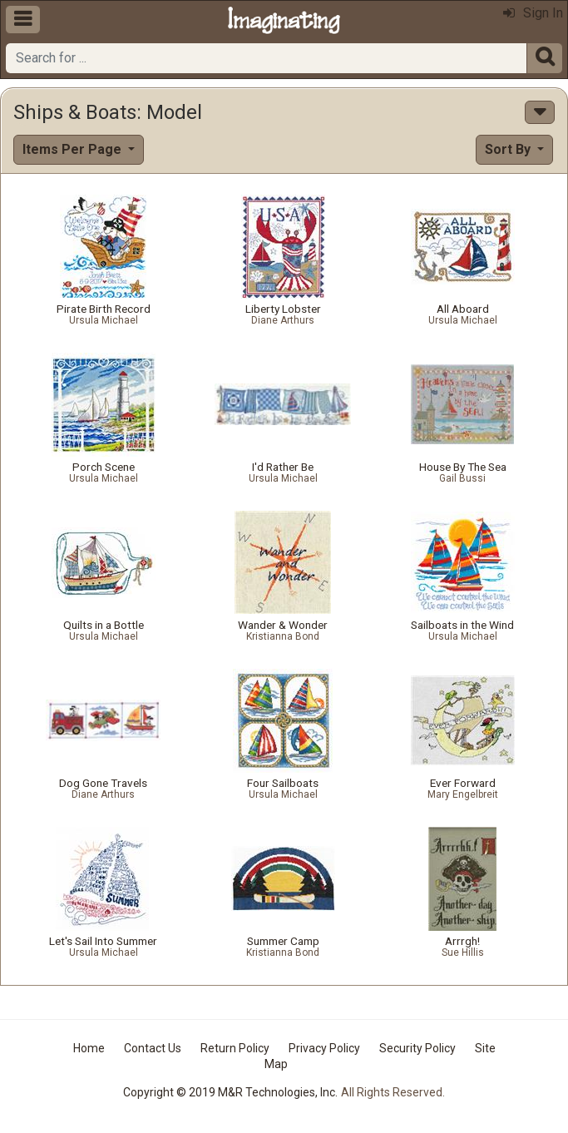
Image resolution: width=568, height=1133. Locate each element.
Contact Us (152, 1048)
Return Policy (234, 1048)
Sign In (533, 13)
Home (89, 1048)
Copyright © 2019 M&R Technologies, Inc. (230, 1092)
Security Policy (417, 1048)
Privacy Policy (324, 1048)
